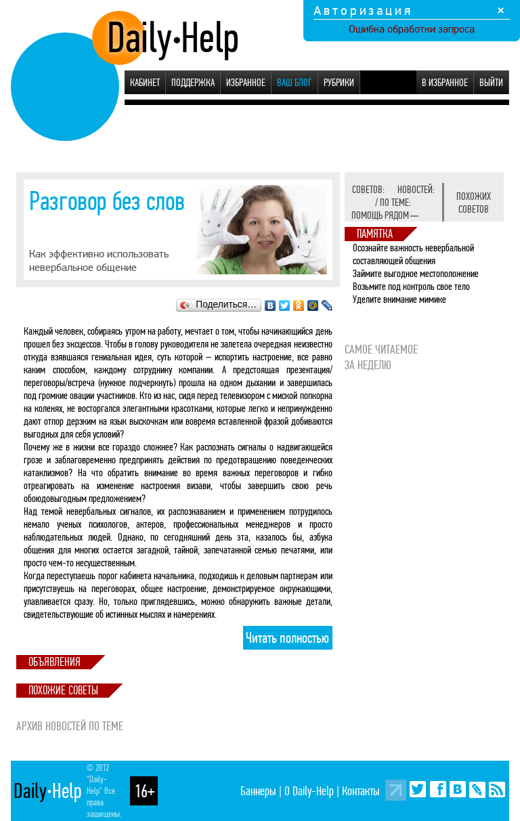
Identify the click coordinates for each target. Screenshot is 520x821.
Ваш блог (294, 82)
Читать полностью (287, 638)
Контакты (361, 791)
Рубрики (339, 82)
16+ (144, 791)
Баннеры (258, 791)
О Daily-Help (309, 791)
